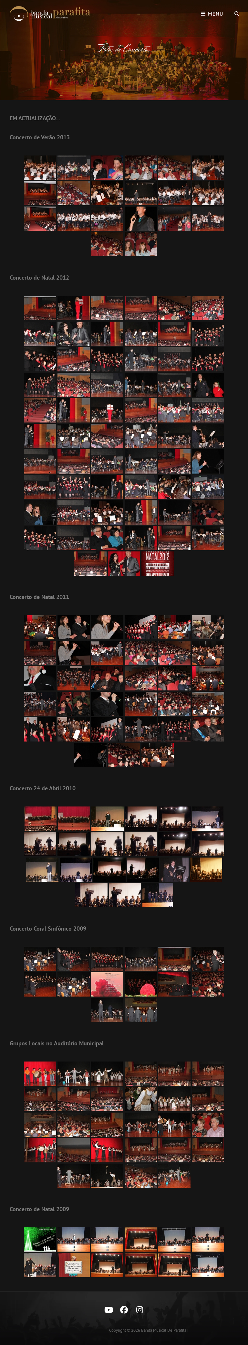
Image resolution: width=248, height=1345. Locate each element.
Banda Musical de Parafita (163, 1330)
